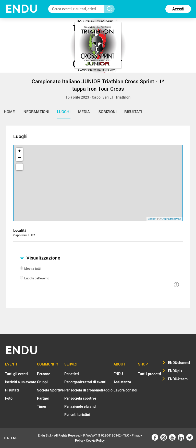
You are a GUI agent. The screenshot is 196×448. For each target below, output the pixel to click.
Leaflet (152, 218)
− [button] (19, 158)
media (84, 111)
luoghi (63, 111)
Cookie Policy (95, 440)
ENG (14, 438)
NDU (21, 8)
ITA (6, 438)
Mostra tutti (32, 268)
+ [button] (19, 151)
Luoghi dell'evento (36, 278)
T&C (126, 435)
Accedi (178, 9)
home (9, 111)
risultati (133, 111)
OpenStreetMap (171, 218)
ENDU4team (178, 378)
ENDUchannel (179, 362)
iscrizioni (107, 111)
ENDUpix (175, 370)
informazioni (35, 111)
